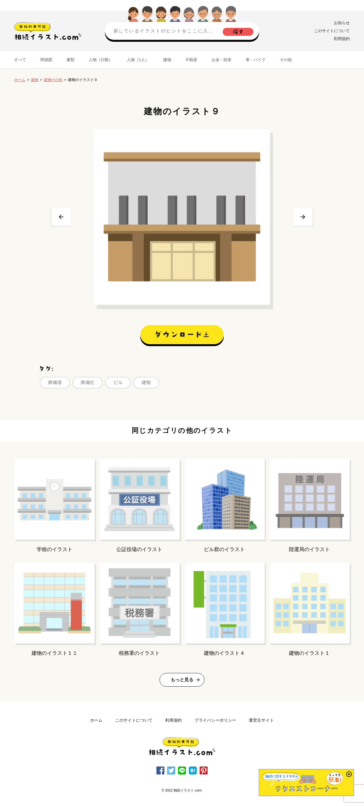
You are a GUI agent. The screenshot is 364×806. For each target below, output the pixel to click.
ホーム (19, 80)
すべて (20, 59)
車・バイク (256, 59)
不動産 (191, 59)
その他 (286, 59)
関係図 (46, 59)
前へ (61, 217)
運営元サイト (261, 720)
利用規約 (342, 38)
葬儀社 (87, 382)
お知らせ (342, 22)
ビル (118, 382)
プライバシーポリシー (215, 720)
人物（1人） (138, 59)
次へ (303, 217)
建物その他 (53, 80)
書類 (71, 59)
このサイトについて (332, 30)
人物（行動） (101, 59)
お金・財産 (221, 59)
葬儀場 (55, 382)
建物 (167, 59)
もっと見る (182, 679)
